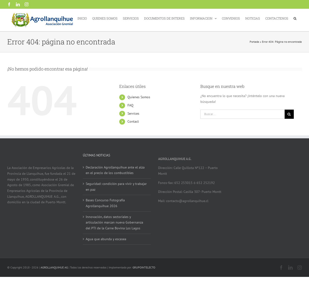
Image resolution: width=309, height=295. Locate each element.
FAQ (130, 105)
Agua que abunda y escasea (106, 239)
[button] (295, 18)
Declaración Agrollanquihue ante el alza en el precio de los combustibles (115, 170)
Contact (133, 121)
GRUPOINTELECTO (144, 267)
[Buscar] (289, 114)
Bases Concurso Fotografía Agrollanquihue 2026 (105, 203)
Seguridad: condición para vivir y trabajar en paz (116, 187)
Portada (254, 41)
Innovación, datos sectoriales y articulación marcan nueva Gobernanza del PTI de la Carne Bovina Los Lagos (114, 222)
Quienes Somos (138, 97)
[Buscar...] (242, 114)
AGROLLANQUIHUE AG (54, 267)
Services (133, 113)
